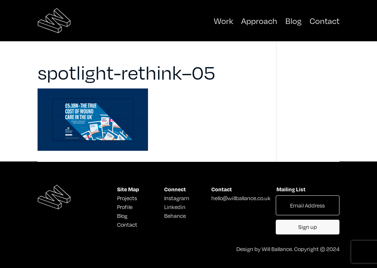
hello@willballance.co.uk (241, 198)
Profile (125, 206)
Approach (259, 20)
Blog (293, 20)
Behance (175, 215)
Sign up (307, 226)
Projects (125, 198)
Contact (324, 20)
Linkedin (175, 206)
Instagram (176, 198)
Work (223, 20)
